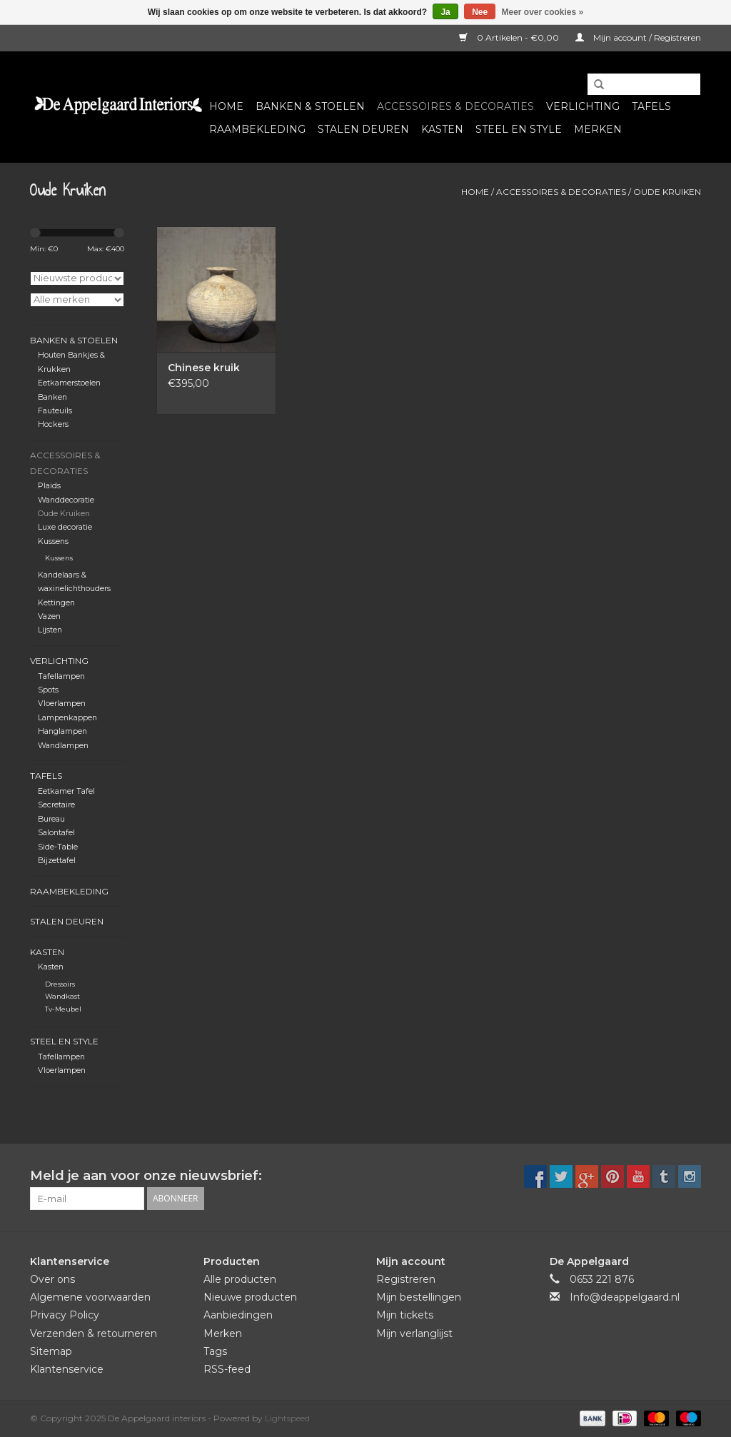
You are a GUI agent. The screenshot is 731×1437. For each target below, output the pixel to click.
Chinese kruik (204, 367)
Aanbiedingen (238, 1315)
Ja (445, 12)
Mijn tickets (404, 1315)
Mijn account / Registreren (638, 37)
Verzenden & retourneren (93, 1333)
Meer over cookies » (543, 12)
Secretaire (56, 805)
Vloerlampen (62, 703)
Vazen (49, 616)
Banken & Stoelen (310, 106)
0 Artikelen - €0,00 (510, 37)
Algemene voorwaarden (90, 1297)
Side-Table (58, 847)
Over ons (52, 1279)
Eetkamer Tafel (66, 791)
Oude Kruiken (667, 191)
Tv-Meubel (63, 1009)
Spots (48, 690)
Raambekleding (257, 129)
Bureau (51, 819)
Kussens (53, 541)
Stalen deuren (363, 129)
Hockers (53, 424)
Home (226, 106)
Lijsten (50, 630)
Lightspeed (287, 1418)
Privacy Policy (64, 1315)
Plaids (49, 485)
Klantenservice (67, 1369)
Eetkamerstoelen (69, 383)
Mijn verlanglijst (414, 1333)
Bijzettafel (57, 860)
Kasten (442, 129)
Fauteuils (55, 410)
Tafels (651, 106)
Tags (215, 1351)
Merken (598, 129)
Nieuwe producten (250, 1297)
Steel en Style (518, 129)
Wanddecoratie (66, 500)
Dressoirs (60, 984)
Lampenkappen (67, 717)
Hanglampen (62, 731)
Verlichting (583, 106)
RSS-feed (227, 1369)
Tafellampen (61, 676)
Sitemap (51, 1351)
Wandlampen (63, 745)
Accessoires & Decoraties (455, 106)
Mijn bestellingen (418, 1297)
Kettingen (56, 602)
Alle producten (239, 1279)
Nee (480, 12)
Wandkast (62, 996)
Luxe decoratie (65, 527)
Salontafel (56, 832)
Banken (52, 397)
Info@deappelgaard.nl (625, 1297)
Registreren (405, 1279)
